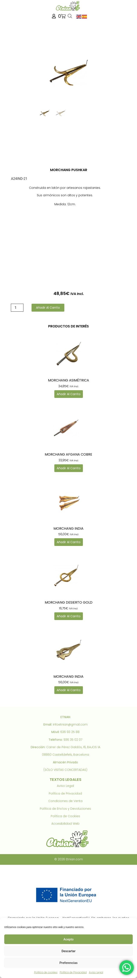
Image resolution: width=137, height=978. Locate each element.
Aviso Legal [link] (96, 972)
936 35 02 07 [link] (72, 740)
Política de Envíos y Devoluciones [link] (65, 808)
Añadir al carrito (48, 307)
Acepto (68, 939)
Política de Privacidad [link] (73, 972)
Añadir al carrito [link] (69, 394)
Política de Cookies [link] (65, 816)
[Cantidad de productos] (17, 308)
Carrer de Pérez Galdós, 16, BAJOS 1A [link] (73, 747)
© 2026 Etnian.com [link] (68, 859)
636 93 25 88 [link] (69, 732)
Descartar (69, 951)
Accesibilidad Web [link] (65, 823)
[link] (68, 6)
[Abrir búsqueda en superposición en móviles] (70, 16)
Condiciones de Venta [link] (65, 801)
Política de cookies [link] (46, 972)
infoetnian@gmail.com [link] (70, 724)
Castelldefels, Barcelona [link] (70, 754)
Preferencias (68, 963)
